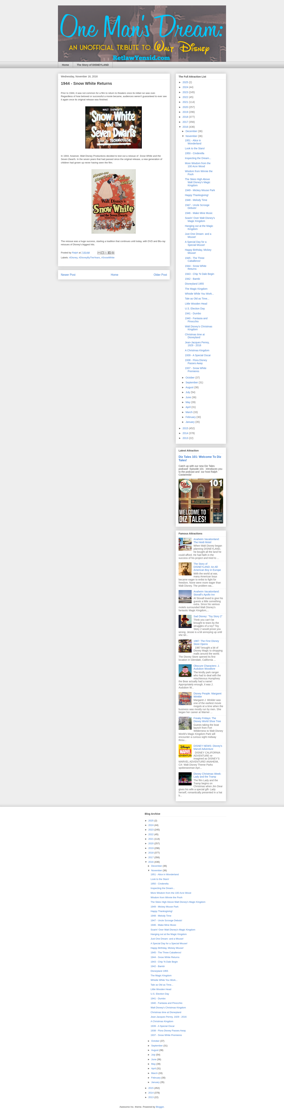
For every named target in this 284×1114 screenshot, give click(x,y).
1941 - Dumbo (193, 313)
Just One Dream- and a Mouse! (167, 938)
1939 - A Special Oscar (198, 355)
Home (65, 64)
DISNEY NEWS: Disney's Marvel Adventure (208, 747)
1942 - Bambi (192, 278)
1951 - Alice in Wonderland (193, 142)
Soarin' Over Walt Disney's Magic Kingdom (200, 219)
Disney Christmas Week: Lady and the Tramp (207, 775)
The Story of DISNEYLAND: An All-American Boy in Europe (207, 566)
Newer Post (68, 274)
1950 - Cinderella (194, 153)
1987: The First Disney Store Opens (206, 643)
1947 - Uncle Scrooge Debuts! (166, 920)
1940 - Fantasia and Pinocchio (196, 320)
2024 (186, 87)
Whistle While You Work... (199, 293)
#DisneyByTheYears (89, 257)
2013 (186, 438)
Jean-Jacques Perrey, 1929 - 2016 (197, 344)
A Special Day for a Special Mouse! (195, 243)
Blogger (160, 1106)
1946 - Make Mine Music (199, 213)
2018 (186, 116)
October (190, 377)
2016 (186, 126)
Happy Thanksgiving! (196, 195)
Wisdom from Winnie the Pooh (166, 897)
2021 (186, 102)
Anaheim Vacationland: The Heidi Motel (207, 541)
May (188, 402)
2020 (186, 107)
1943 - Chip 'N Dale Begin (199, 273)
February (190, 417)
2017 (186, 121)
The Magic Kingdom (196, 288)
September (192, 382)
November (191, 136)
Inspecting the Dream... (198, 158)
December (191, 131)
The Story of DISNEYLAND (93, 64)
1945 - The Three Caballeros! (194, 260)
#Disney (73, 257)
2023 (186, 92)
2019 (186, 112)
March (189, 412)
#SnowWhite (107, 257)
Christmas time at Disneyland (195, 336)
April (188, 407)
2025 (186, 82)
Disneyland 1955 (194, 283)
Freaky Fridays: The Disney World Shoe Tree (207, 720)
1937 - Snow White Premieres (195, 370)
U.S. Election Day (195, 308)
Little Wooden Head (196, 303)
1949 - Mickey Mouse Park (200, 190)
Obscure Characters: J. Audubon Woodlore (207, 667)
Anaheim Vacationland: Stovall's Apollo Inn (207, 593)
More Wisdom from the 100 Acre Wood (198, 165)
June (188, 397)
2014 (186, 433)
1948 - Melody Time (196, 200)
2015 (186, 428)
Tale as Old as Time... (197, 298)
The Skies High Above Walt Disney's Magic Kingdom (197, 182)
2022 (186, 97)
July (188, 392)
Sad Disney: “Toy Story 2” (208, 616)
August (189, 387)
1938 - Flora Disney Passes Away (196, 362)
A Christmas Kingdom (197, 350)
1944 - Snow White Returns (195, 267)
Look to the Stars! (195, 148)
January (190, 421)
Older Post (160, 274)
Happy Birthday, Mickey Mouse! (167, 948)
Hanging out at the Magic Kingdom (169, 934)
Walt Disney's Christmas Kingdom (168, 1007)
